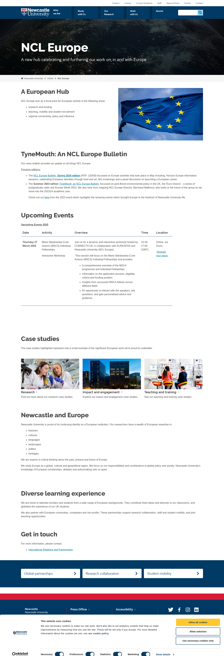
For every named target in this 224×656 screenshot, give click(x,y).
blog (47, 197)
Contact (199, 3)
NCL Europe (63, 78)
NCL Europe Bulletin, (56, 175)
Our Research (130, 14)
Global (50, 78)
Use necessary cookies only (198, 636)
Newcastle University (33, 78)
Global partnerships (38, 573)
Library (127, 3)
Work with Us (151, 14)
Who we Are (88, 14)
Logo (35, 14)
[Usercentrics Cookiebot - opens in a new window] (20, 650)
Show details (163, 650)
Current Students (144, 3)
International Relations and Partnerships (50, 549)
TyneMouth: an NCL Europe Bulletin (79, 184)
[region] (112, 268)
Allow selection (197, 627)
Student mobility (159, 573)
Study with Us (108, 14)
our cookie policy (98, 628)
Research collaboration (102, 573)
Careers (115, 3)
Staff (159, 3)
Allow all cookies (198, 617)
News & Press (172, 3)
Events (187, 3)
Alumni (169, 14)
